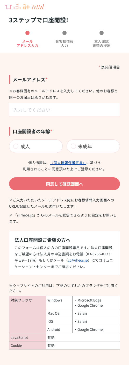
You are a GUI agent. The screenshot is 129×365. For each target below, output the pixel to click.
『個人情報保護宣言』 (68, 162)
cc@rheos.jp (78, 260)
